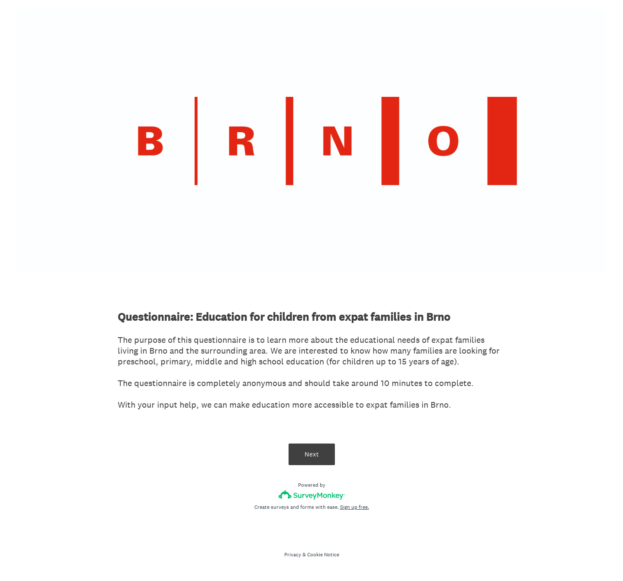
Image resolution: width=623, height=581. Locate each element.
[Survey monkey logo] (311, 495)
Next (312, 454)
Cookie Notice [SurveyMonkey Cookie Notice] (323, 554)
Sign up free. (354, 507)
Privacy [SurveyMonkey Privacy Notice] (292, 554)
